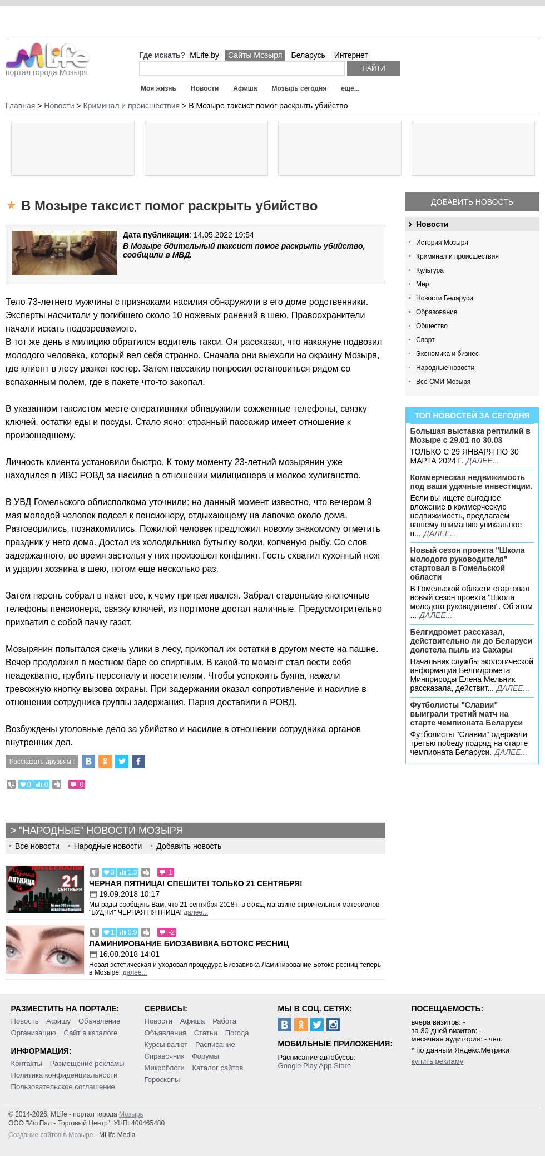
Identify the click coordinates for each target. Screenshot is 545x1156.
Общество (432, 326)
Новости (205, 88)
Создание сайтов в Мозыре (50, 1135)
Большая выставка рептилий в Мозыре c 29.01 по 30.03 (470, 435)
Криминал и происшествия (457, 256)
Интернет (351, 55)
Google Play (298, 1065)
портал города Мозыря (48, 69)
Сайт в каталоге (91, 1033)
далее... (482, 460)
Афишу (58, 1021)
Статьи (205, 1033)
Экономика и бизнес (447, 354)
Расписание (215, 1044)
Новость (25, 1021)
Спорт (425, 340)
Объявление (99, 1021)
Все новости (37, 846)
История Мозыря (442, 242)
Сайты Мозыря (255, 55)
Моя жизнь (158, 88)
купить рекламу (438, 1061)
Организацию (33, 1033)
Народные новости (445, 368)
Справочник (165, 1056)
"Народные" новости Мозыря (101, 830)
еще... (350, 88)
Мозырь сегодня (299, 88)
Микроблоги (165, 1068)
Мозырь (131, 1114)
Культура (430, 270)
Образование (436, 312)
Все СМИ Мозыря (443, 382)
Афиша (245, 88)
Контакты (26, 1063)
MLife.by (204, 55)
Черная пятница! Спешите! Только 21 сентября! (196, 883)
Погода (237, 1033)
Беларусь (308, 55)
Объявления (165, 1033)
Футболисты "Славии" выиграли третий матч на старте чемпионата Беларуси (466, 713)
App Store (335, 1065)
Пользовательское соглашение (63, 1087)
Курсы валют (166, 1044)
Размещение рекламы (87, 1063)
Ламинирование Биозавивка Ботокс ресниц (189, 943)
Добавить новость (472, 201)
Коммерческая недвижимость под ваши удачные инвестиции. (471, 482)
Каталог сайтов (218, 1068)
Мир (422, 284)
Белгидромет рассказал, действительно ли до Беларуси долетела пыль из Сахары (471, 641)
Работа (224, 1021)
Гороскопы (162, 1079)
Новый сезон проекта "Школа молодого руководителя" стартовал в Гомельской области (467, 563)
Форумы (205, 1056)
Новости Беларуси (444, 298)
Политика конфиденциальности (64, 1075)
